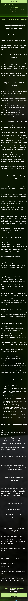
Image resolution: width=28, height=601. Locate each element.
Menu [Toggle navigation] (14, 15)
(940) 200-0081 (14, 1)
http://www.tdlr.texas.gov (14, 418)
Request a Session (14, 596)
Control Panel (14, 600)
